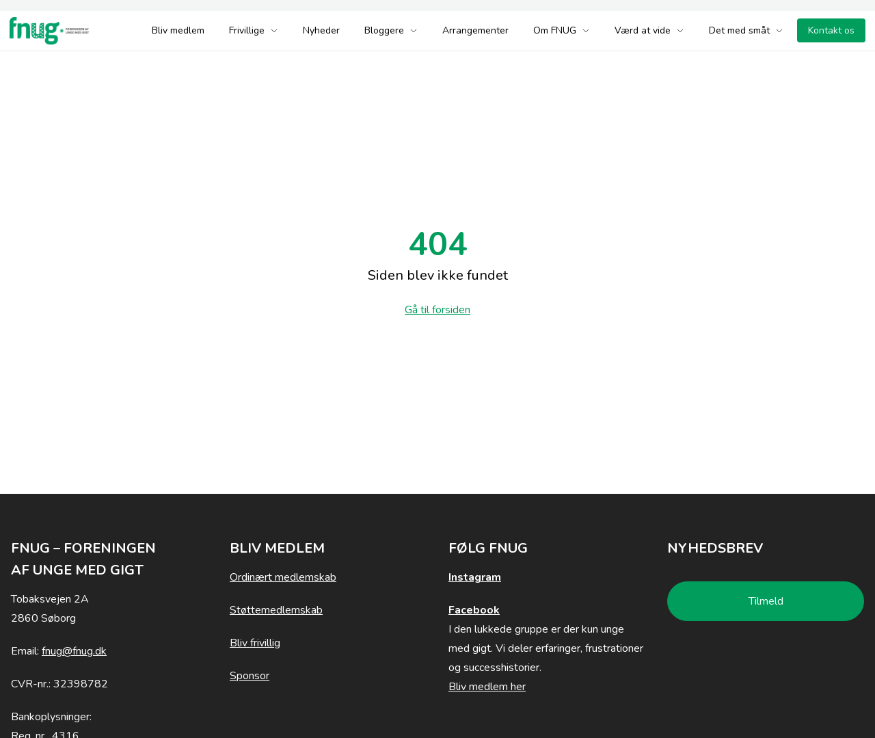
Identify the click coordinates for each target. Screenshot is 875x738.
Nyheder (321, 30)
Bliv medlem (178, 30)
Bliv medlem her (487, 686)
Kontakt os (831, 30)
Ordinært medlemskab (283, 577)
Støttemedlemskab (276, 610)
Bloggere (391, 30)
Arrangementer (475, 30)
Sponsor (249, 675)
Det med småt (746, 30)
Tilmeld (766, 601)
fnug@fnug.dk (74, 651)
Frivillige (253, 30)
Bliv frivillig (255, 642)
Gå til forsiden (437, 309)
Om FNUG (561, 30)
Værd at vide (649, 30)
